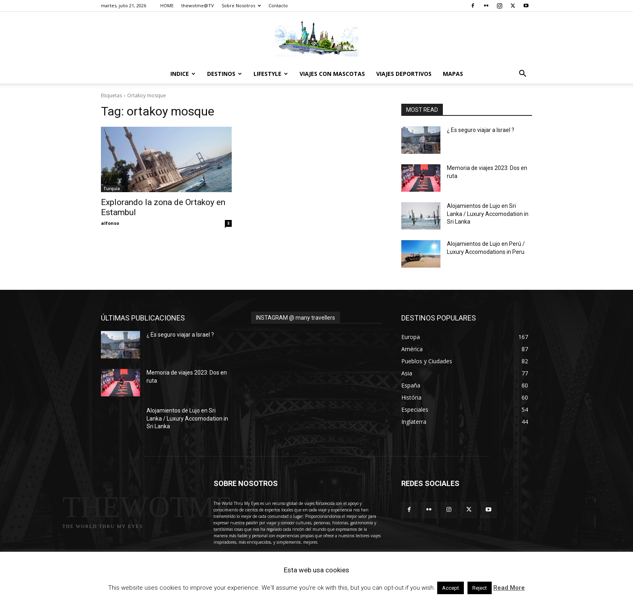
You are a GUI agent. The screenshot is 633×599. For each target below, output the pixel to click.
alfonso (110, 223)
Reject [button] (479, 588)
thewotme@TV (197, 5)
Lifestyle (271, 73)
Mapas (453, 73)
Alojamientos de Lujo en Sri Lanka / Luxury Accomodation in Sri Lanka (487, 214)
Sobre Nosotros (241, 5)
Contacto (278, 5)
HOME (167, 5)
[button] (522, 74)
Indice (182, 73)
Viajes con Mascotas (332, 73)
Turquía (111, 188)
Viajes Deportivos (404, 73)
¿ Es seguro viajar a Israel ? (480, 130)
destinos (224, 73)
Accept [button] (450, 588)
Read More (509, 587)
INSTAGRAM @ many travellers (295, 317)
